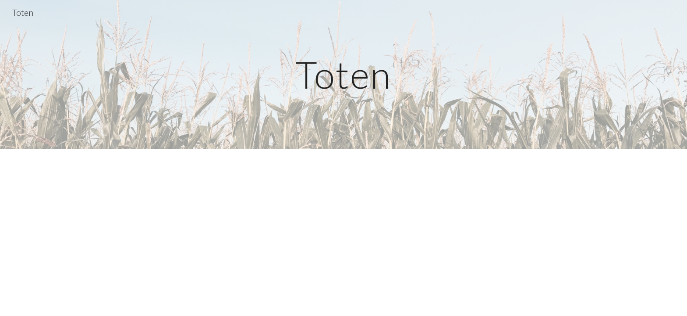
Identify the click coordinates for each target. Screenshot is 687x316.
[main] (343, 74)
